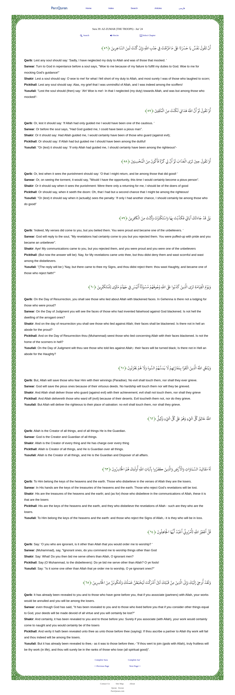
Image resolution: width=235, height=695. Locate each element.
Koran (121, 688)
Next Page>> (135, 666)
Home (89, 8)
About (132, 683)
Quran (114, 688)
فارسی (182, 8)
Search (134, 8)
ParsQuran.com (117, 691)
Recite (114, 35)
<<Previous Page (101, 666)
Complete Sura (101, 660)
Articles (158, 8)
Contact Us (105, 683)
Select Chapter (147, 35)
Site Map (120, 683)
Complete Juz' (134, 660)
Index (111, 8)
